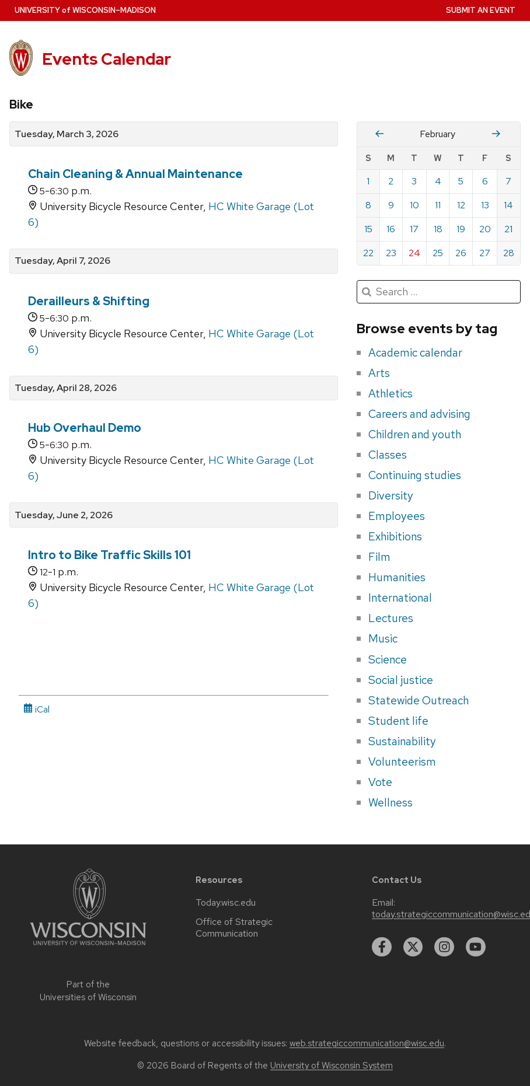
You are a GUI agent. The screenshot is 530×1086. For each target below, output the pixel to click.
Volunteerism (402, 761)
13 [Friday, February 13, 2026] (485, 205)
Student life (398, 720)
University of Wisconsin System (331, 1065)
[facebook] (382, 947)
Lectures (390, 618)
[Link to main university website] (88, 947)
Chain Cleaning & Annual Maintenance (135, 173)
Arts (379, 372)
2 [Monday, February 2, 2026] (390, 181)
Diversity (390, 495)
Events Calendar (106, 59)
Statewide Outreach (418, 700)
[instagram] (444, 947)
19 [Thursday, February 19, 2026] (460, 229)
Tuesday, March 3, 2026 (66, 134)
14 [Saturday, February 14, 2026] (508, 205)
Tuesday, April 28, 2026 (66, 388)
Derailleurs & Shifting (88, 301)
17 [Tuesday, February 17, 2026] (414, 229)
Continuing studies (414, 475)
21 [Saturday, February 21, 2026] (508, 229)
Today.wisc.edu (226, 903)
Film (379, 556)
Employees (396, 515)
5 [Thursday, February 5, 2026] (460, 181)
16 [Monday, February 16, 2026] (390, 229)
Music (383, 638)
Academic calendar (415, 352)
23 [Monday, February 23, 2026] (391, 253)
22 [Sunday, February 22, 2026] (368, 253)
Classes (387, 454)
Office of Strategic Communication (234, 928)
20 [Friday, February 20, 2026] (485, 229)
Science (387, 659)
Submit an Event (480, 10)
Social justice (400, 679)
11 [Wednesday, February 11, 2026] (438, 205)
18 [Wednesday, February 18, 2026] (438, 229)
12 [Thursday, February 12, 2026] (461, 205)
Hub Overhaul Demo (84, 427)
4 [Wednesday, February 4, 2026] (438, 181)
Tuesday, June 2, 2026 (64, 515)
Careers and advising (419, 413)
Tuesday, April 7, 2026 (62, 261)
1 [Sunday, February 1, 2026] (368, 181)
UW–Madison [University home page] (85, 10)
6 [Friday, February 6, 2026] (485, 181)
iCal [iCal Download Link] (36, 709)
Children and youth (414, 434)
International (400, 597)
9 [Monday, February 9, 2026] (391, 205)
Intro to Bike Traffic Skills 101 (109, 555)
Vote (380, 782)
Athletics (390, 393)
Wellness (390, 802)
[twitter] (413, 947)
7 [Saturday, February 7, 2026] (508, 181)
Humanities (397, 577)
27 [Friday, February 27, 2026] (484, 253)
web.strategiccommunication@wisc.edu (367, 1043)
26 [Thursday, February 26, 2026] (460, 253)
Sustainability (402, 741)
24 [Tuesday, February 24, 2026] (414, 253)
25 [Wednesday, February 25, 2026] (438, 253)
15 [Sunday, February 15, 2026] (368, 229)
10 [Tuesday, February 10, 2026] (414, 205)
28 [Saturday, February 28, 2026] (508, 253)
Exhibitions (395, 536)
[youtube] (476, 947)
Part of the (88, 991)
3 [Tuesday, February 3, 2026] (414, 181)
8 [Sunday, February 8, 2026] (368, 205)
